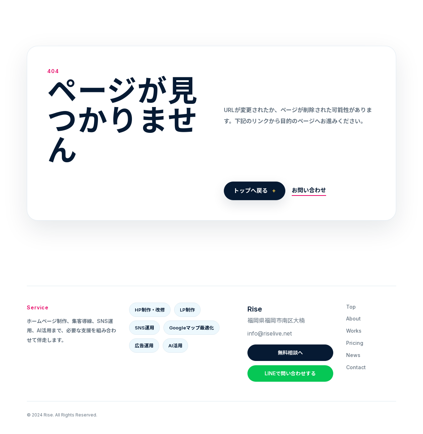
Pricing (354, 343)
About (353, 318)
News (353, 355)
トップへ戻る (250, 190)
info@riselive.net (269, 333)
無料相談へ (290, 352)
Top (351, 307)
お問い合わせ (309, 190)
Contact (356, 367)
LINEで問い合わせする (290, 373)
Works (353, 331)
